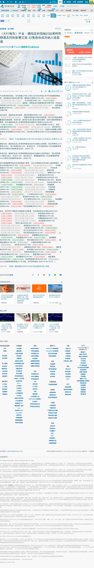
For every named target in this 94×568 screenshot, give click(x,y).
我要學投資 (83, 383)
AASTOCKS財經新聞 (52, 348)
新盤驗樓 (83, 389)
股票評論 (52, 366)
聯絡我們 (4, 376)
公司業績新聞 (19, 393)
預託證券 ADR (19, 410)
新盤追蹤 (83, 392)
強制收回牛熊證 (52, 418)
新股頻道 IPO (19, 403)
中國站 (5, 351)
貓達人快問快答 (83, 356)
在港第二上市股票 (19, 378)
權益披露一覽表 (19, 405)
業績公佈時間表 (19, 398)
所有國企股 (19, 371)
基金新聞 (68, 374)
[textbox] (80, 6)
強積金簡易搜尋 (68, 389)
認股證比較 (52, 395)
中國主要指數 (19, 353)
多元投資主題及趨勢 (83, 367)
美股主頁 (52, 426)
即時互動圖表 (35, 356)
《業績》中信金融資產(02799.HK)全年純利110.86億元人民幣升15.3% (35, 139)
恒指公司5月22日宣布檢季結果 (82, 64)
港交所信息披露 (52, 353)
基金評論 (52, 371)
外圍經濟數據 (52, 443)
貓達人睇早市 (83, 354)
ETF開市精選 (83, 365)
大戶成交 (35, 386)
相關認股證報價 (35, 361)
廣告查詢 (4, 389)
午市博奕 (83, 361)
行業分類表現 (19, 366)
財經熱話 (83, 374)
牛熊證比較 (52, 408)
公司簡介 (4, 384)
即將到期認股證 (52, 397)
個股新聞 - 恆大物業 (7, 29)
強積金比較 (68, 392)
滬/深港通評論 (52, 369)
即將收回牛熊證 (52, 413)
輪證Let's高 (83, 378)
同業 (35, 391)
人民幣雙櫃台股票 (19, 363)
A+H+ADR (19, 413)
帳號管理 (5, 368)
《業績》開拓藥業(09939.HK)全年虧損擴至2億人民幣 (28, 266)
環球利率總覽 (19, 422)
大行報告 (18, 395)
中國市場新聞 (52, 356)
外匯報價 (68, 351)
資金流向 (35, 389)
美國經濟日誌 (52, 440)
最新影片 (83, 352)
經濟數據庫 (19, 417)
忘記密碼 (4, 371)
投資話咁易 (83, 369)
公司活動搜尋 (19, 400)
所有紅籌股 (19, 373)
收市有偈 (83, 358)
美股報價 (53, 428)
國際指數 (18, 351)
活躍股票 (18, 358)
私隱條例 (4, 394)
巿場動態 (68, 358)
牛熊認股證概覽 (52, 384)
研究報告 (52, 376)
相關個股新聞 (5, 282)
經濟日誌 (18, 415)
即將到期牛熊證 (52, 415)
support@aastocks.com (15, 451)
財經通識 (83, 385)
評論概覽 (52, 364)
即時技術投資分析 (35, 404)
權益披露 (35, 394)
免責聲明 (4, 391)
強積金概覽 (68, 387)
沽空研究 (18, 388)
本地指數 (18, 348)
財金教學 (4, 358)
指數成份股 (19, 368)
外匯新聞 (68, 353)
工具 (68, 379)
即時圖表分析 (35, 353)
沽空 (35, 381)
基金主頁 (68, 369)
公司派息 (18, 390)
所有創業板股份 (19, 376)
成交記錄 (35, 384)
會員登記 (4, 366)
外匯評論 (52, 374)
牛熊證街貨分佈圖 (53, 410)
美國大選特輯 (83, 372)
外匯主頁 (68, 348)
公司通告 (18, 385)
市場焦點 (83, 376)
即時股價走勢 (35, 379)
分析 (52, 433)
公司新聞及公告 (35, 396)
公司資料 (35, 401)
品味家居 (83, 387)
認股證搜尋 (52, 392)
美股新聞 (53, 438)
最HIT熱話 (72, 82)
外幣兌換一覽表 (68, 361)
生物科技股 (19, 381)
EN (11, 2)
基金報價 (68, 371)
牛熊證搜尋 (52, 405)
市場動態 (53, 431)
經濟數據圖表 (19, 420)
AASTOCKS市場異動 (35, 399)
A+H (19, 408)
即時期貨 (18, 356)
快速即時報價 (35, 348)
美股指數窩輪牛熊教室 (83, 381)
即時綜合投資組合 (35, 406)
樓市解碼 (83, 394)
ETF (19, 383)
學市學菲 (83, 363)
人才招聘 (4, 386)
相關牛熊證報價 (35, 363)
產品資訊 (4, 355)
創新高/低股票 (19, 361)
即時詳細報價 (35, 351)
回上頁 (58, 28)
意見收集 (4, 373)
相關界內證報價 (35, 366)
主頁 (4, 348)
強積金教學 (68, 394)
